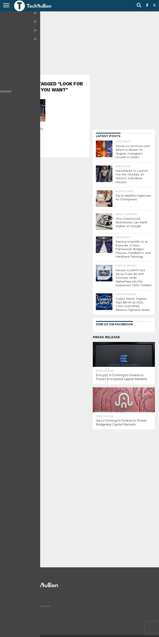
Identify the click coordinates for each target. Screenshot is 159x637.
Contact (27, 627)
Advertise (70, 627)
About (13, 627)
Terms (55, 627)
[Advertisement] (79, 42)
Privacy (42, 627)
